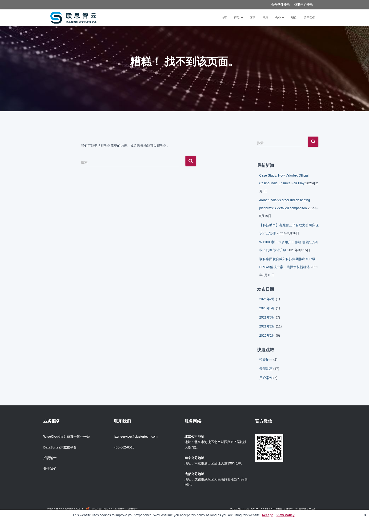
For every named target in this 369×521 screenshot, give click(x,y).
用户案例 (266, 378)
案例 (253, 17)
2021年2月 (267, 326)
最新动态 (266, 369)
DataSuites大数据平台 (60, 447)
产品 (238, 17)
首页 (224, 17)
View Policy (286, 515)
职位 (294, 17)
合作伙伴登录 (280, 4)
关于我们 (309, 17)
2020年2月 (267, 335)
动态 (265, 17)
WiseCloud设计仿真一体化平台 (66, 436)
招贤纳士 (266, 359)
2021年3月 (267, 317)
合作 (279, 17)
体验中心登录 (303, 4)
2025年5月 (267, 308)
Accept (267, 515)
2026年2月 (267, 299)
